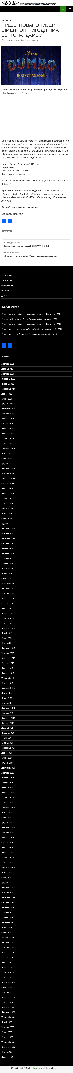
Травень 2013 (7, 798)
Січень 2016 (6, 638)
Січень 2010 (6, 987)
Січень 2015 (6, 698)
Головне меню (69, 9)
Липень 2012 (7, 847)
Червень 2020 (7, 384)
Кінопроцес (7, 280)
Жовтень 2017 (7, 533)
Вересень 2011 (8, 897)
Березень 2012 (8, 867)
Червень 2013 (7, 793)
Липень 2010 (7, 962)
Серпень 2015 (7, 663)
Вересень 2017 (8, 538)
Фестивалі (6, 291)
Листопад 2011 (8, 887)
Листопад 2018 (8, 468)
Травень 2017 (7, 558)
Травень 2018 (7, 498)
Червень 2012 (7, 852)
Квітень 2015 (7, 683)
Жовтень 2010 (7, 947)
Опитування (7, 286)
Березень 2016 (8, 628)
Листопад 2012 (8, 827)
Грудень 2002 (7, 1052)
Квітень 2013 (7, 802)
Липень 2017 (7, 548)
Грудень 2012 (7, 822)
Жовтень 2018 (7, 473)
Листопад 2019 (8, 409)
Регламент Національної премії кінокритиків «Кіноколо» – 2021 (29, 319)
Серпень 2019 (7, 423)
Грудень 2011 (7, 882)
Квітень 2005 (7, 1037)
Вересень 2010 (8, 952)
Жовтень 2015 (7, 653)
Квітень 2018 (7, 503)
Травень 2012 (7, 857)
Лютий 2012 (6, 872)
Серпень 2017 (7, 543)
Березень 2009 (8, 1007)
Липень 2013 (7, 788)
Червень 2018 (7, 493)
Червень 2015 (7, 673)
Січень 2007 (6, 1032)
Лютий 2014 (6, 753)
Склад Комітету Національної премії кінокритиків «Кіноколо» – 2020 (31, 324)
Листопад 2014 (8, 708)
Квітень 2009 (7, 1002)
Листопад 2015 (8, 648)
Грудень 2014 (7, 703)
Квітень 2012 (7, 862)
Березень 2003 (8, 1047)
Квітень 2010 (7, 977)
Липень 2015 (7, 668)
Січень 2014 (6, 758)
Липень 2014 (7, 728)
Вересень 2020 (8, 379)
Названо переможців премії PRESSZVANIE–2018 (36, 244)
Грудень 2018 (7, 463)
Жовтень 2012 (7, 832)
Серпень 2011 (7, 902)
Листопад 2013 (8, 768)
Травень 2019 (7, 438)
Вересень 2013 (8, 778)
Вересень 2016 (8, 598)
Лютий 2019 (6, 453)
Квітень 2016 (7, 623)
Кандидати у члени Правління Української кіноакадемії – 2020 (29, 334)
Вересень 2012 (8, 837)
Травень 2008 (7, 1017)
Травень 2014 (7, 738)
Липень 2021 (7, 369)
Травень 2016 (7, 618)
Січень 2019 (6, 458)
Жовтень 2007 (7, 1027)
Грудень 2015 (7, 643)
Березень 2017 (8, 568)
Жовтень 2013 (7, 773)
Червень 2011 (7, 907)
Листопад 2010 (8, 942)
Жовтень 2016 (7, 593)
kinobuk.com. (35, 1068)
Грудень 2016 (7, 583)
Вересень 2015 (8, 658)
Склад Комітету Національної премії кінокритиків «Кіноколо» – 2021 (31, 314)
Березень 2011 (8, 922)
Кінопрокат (6, 275)
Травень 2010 (7, 972)
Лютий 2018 (6, 513)
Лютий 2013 (6, 812)
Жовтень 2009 (7, 992)
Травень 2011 (7, 912)
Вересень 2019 (8, 419)
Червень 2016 (7, 613)
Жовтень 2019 (7, 414)
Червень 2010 (7, 967)
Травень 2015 (7, 678)
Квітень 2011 (7, 917)
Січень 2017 (6, 578)
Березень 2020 (8, 389)
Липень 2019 (7, 428)
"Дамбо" (7, 231)
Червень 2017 (7, 553)
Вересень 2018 (8, 478)
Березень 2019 (8, 448)
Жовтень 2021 (7, 364)
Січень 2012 (6, 877)
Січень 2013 (6, 817)
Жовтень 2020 (7, 374)
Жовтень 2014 (7, 713)
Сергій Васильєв (30, 40)
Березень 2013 (8, 807)
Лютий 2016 (6, 633)
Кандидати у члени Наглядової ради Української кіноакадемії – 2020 (31, 329)
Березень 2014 (8, 748)
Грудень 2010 (7, 937)
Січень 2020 (6, 399)
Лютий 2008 (6, 1022)
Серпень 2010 (7, 957)
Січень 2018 (6, 518)
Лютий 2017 (6, 573)
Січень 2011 (6, 932)
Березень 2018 (8, 508)
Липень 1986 (7, 1057)
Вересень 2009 (8, 997)
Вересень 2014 (8, 718)
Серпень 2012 (7, 842)
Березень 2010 (8, 982)
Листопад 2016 (8, 588)
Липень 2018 (7, 488)
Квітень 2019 (7, 443)
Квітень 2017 (7, 563)
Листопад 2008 (8, 1012)
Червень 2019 (7, 433)
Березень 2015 (8, 688)
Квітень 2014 (7, 743)
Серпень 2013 (7, 783)
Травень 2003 (7, 1042)
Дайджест (6, 20)
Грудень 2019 (7, 404)
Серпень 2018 (7, 483)
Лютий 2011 (6, 927)
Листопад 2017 (8, 528)
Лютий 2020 (6, 394)
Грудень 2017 (7, 523)
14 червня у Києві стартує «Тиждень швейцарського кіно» (36, 254)
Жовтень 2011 (7, 892)
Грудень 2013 (7, 763)
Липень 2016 (7, 608)
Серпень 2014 (7, 723)
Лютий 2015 (6, 693)
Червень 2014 (7, 733)
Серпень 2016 (7, 603)
